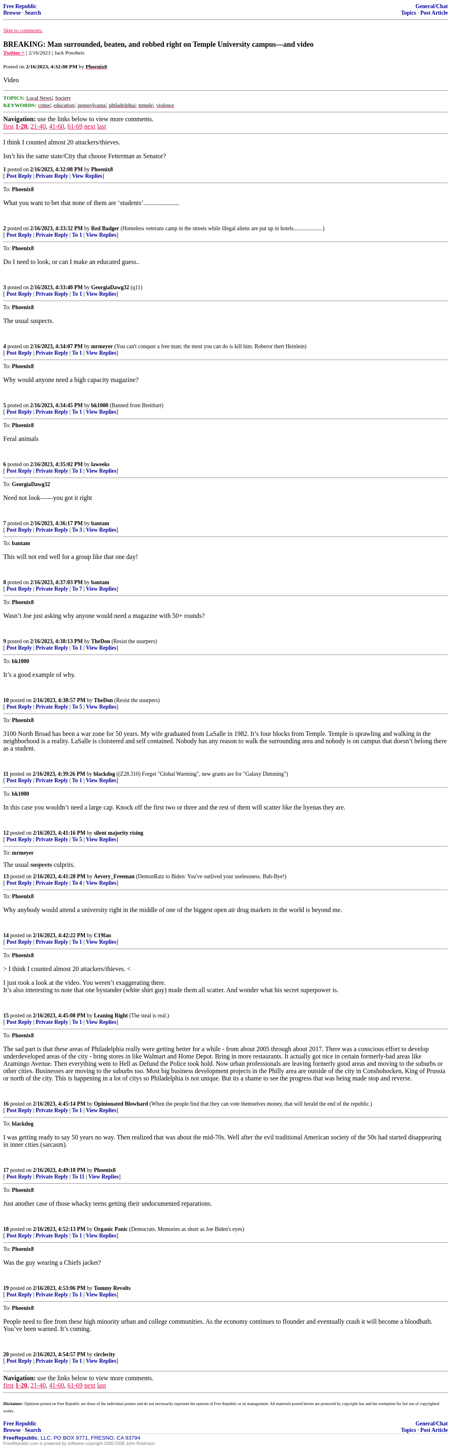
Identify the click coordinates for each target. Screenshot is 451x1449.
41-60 (56, 126)
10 (6, 700)
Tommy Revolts (112, 1288)
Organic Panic (111, 1229)
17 (6, 1170)
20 (6, 1354)
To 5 (77, 707)
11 (6, 774)
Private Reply (52, 176)
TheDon (100, 641)
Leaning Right (111, 1016)
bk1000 (99, 405)
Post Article (434, 13)
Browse (12, 13)
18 (6, 1229)
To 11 (78, 1177)
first (8, 126)
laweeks (100, 464)
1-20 (21, 126)
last (101, 126)
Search (33, 13)
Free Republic (20, 6)
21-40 (38, 126)
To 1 (77, 235)
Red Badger (105, 228)
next (90, 126)
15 (6, 1016)
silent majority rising (119, 833)
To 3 (77, 530)
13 (6, 876)
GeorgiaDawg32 (110, 287)
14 (6, 935)
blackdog (104, 774)
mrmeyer (102, 346)
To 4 (77, 883)
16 (6, 1104)
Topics (408, 13)
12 (6, 833)
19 (6, 1288)
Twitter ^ (14, 53)
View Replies (87, 176)
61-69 (75, 126)
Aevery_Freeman (114, 876)
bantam (100, 523)
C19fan (102, 935)
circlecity (104, 1354)
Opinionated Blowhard (121, 1104)
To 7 (77, 589)
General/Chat (432, 6)
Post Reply (19, 176)
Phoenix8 (102, 169)
